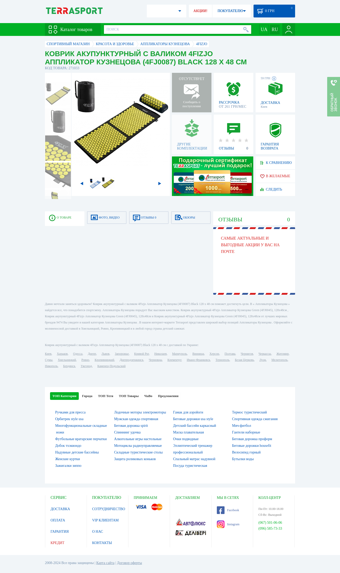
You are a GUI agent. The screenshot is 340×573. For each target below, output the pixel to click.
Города (87, 396)
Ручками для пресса (70, 412)
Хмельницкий (67, 360)
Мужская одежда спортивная (136, 419)
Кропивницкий (104, 360)
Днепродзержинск (131, 360)
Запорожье (122, 353)
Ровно (85, 360)
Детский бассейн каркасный (194, 426)
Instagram (228, 524)
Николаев (160, 353)
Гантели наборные (246, 432)
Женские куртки (67, 459)
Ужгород (86, 366)
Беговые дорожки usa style (193, 419)
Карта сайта (105, 563)
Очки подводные (186, 439)
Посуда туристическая (190, 466)
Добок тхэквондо (68, 446)
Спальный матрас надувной (194, 459)
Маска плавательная (188, 432)
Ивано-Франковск (198, 360)
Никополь (51, 366)
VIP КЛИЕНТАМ (105, 520)
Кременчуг (174, 360)
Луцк (262, 360)
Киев (48, 353)
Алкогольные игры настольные (138, 439)
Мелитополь (279, 360)
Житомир (282, 353)
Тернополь (222, 360)
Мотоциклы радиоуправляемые (138, 446)
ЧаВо (148, 396)
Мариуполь (179, 353)
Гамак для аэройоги (188, 412)
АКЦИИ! (200, 11)
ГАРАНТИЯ (60, 532)
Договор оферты (129, 563)
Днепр (92, 353)
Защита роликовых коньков (135, 459)
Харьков (62, 353)
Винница (198, 353)
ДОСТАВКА (60, 509)
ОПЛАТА (58, 520)
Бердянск (69, 366)
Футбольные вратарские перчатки (81, 439)
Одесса (77, 353)
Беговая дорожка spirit (131, 426)
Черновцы (155, 360)
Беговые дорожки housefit (251, 446)
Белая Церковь (244, 360)
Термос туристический (249, 412)
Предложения (168, 396)
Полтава (230, 353)
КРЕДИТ (57, 543)
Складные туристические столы (138, 452)
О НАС (97, 532)
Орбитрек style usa (69, 419)
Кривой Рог (141, 353)
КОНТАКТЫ (102, 543)
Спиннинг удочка (127, 432)
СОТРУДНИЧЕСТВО (108, 509)
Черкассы (264, 353)
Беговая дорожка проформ (252, 439)
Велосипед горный (246, 452)
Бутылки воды (243, 459)
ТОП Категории (64, 396)
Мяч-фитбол (241, 426)
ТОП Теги (105, 396)
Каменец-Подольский (111, 366)
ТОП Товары (129, 396)
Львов (106, 353)
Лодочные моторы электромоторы (140, 412)
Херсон (214, 353)
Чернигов (247, 353)
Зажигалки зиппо (68, 466)
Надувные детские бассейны (77, 452)
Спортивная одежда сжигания (255, 419)
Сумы (48, 360)
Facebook (228, 510)
